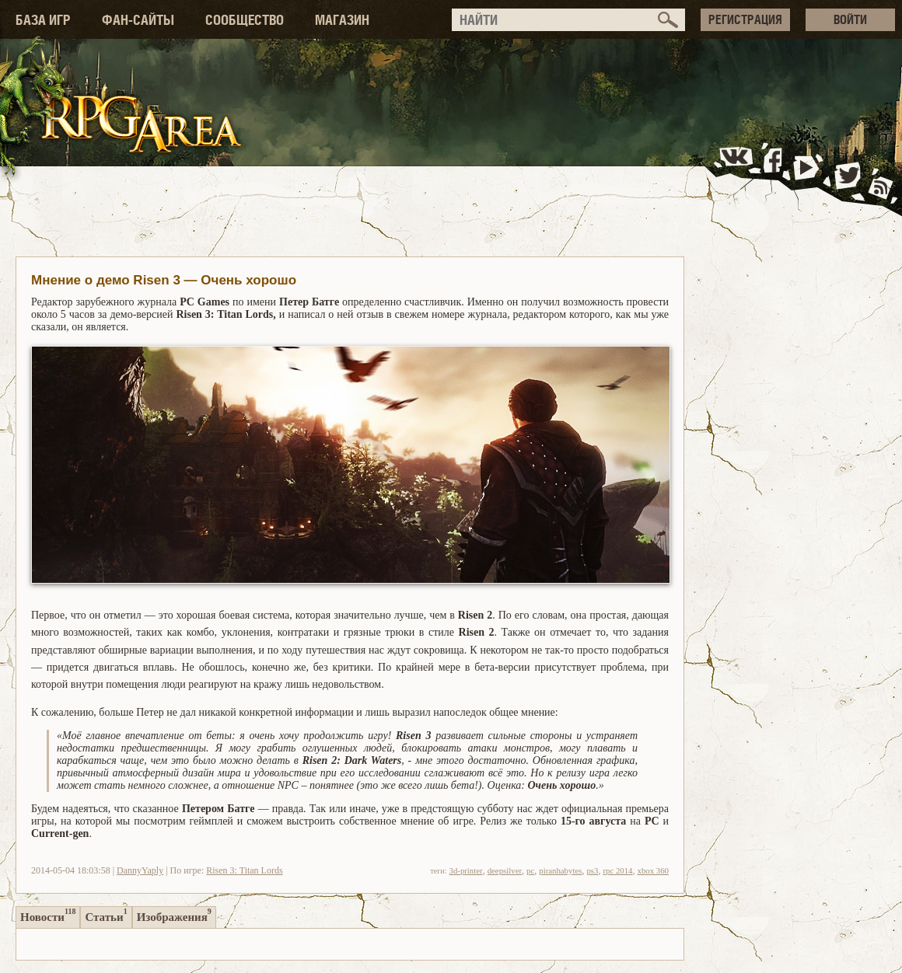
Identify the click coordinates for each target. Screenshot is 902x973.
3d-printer (465, 870)
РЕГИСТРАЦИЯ (745, 19)
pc (530, 870)
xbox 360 (654, 870)
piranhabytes (560, 870)
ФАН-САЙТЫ (138, 20)
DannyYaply (140, 870)
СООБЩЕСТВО (244, 20)
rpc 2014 (617, 870)
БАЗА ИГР (43, 20)
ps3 (592, 870)
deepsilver (505, 870)
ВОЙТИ (850, 19)
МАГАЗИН (342, 20)
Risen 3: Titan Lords (244, 870)
